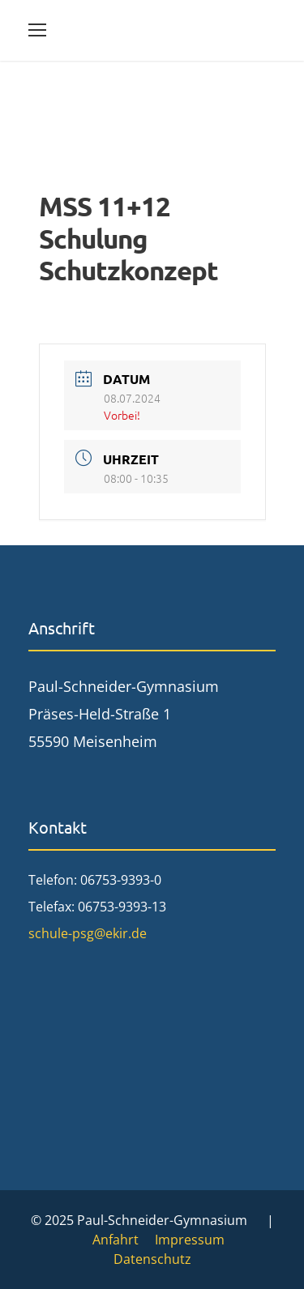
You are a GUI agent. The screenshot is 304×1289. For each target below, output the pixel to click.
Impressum (190, 1239)
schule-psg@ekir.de (87, 933)
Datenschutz (152, 1259)
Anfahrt (115, 1239)
